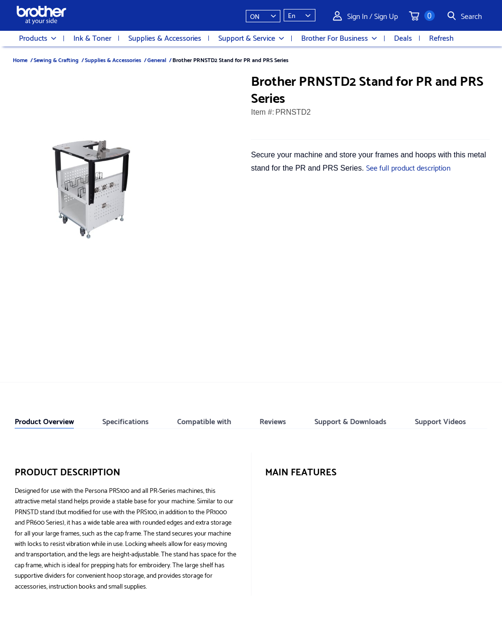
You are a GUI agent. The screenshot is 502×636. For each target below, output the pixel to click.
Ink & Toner (92, 37)
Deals (403, 37)
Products (37, 38)
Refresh (441, 37)
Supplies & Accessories (164, 37)
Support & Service (251, 38)
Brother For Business (339, 38)
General (156, 59)
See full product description (408, 167)
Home (20, 59)
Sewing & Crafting (56, 59)
